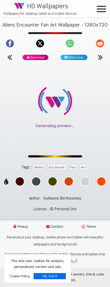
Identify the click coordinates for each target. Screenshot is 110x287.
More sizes (74, 57)
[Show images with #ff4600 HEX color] (101, 184)
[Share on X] (40, 43)
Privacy (20, 226)
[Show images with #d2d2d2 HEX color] (85, 184)
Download (35, 57)
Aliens (39, 167)
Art (83, 167)
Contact (54, 226)
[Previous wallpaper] (9, 57)
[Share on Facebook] (10, 43)
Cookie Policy (19, 276)
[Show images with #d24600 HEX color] (68, 184)
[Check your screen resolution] (75, 261)
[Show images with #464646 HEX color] (36, 184)
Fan (73, 167)
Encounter (57, 167)
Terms (88, 226)
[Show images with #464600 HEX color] (52, 184)
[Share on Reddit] (100, 43)
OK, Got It (49, 276)
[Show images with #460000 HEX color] (19, 184)
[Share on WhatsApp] (70, 43)
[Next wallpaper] (100, 57)
